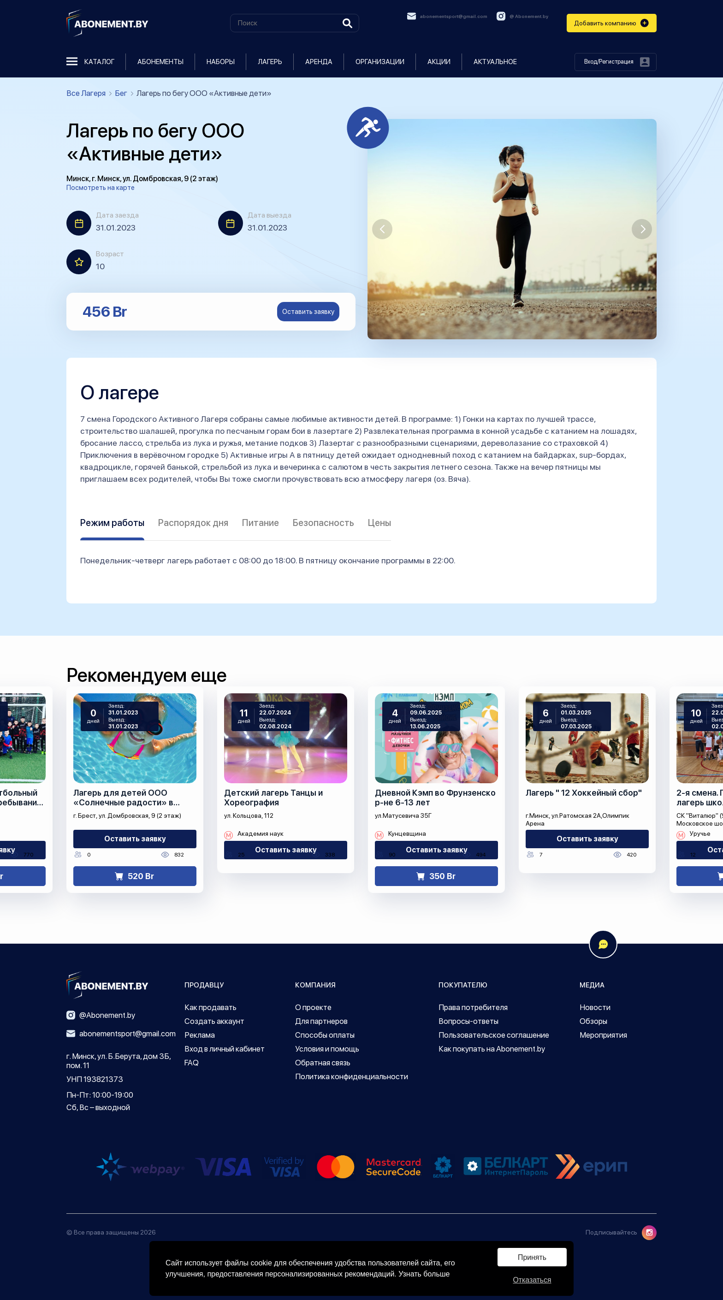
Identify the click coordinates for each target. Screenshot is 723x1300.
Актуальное (495, 62)
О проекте (313, 1007)
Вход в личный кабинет (224, 1048)
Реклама (199, 1035)
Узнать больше (424, 1273)
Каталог (90, 62)
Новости (595, 1007)
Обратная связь (322, 1062)
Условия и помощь (327, 1048)
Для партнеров (321, 1021)
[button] (382, 229)
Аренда (318, 62)
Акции (438, 62)
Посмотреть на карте (100, 187)
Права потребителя (473, 1007)
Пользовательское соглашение (494, 1035)
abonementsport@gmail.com (447, 16)
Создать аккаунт (214, 1021)
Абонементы (160, 62)
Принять (532, 1257)
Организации (380, 62)
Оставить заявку (308, 311)
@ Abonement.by (522, 16)
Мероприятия (603, 1035)
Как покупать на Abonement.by (492, 1048)
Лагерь (270, 62)
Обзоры (593, 1021)
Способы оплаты (325, 1035)
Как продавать (210, 1007)
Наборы (221, 62)
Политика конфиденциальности (351, 1076)
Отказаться (532, 1280)
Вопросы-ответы (468, 1021)
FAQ (191, 1062)
